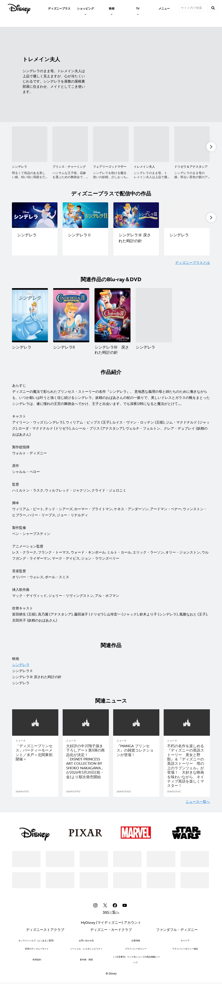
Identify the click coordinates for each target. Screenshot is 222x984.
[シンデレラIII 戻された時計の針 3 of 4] (113, 316)
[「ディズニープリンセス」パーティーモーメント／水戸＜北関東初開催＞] (35, 753)
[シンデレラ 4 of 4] (154, 316)
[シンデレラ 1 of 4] (30, 316)
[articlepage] (187, 723)
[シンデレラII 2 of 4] (71, 316)
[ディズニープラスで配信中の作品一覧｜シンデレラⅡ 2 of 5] (85, 216)
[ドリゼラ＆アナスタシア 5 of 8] (191, 144)
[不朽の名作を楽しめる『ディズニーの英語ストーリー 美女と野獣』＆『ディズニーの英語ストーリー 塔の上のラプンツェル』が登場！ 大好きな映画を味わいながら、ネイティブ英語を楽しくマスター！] (186, 767)
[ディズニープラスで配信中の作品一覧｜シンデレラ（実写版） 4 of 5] (187, 216)
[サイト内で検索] (193, 8)
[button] (211, 147)
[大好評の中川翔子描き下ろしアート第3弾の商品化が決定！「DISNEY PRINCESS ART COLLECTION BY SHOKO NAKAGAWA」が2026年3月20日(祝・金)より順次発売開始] (85, 762)
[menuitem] (59, 8)
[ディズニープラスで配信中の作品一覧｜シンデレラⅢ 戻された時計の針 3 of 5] (136, 216)
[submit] (213, 8)
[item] (85, 8)
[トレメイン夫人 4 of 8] (151, 144)
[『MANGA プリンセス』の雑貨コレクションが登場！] (136, 751)
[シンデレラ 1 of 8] (29, 144)
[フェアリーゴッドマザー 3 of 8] (110, 144)
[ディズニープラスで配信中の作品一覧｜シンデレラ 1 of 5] (34, 216)
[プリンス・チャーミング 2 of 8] (70, 144)
